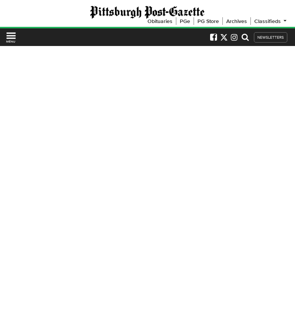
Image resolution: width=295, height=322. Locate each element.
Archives (236, 21)
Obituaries (160, 21)
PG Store (208, 21)
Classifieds (271, 21)
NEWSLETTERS (270, 37)
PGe (185, 21)
